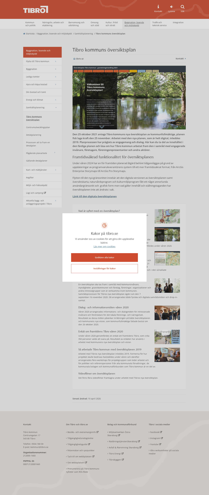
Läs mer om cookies (104, 246)
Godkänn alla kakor (104, 257)
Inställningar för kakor (104, 268)
